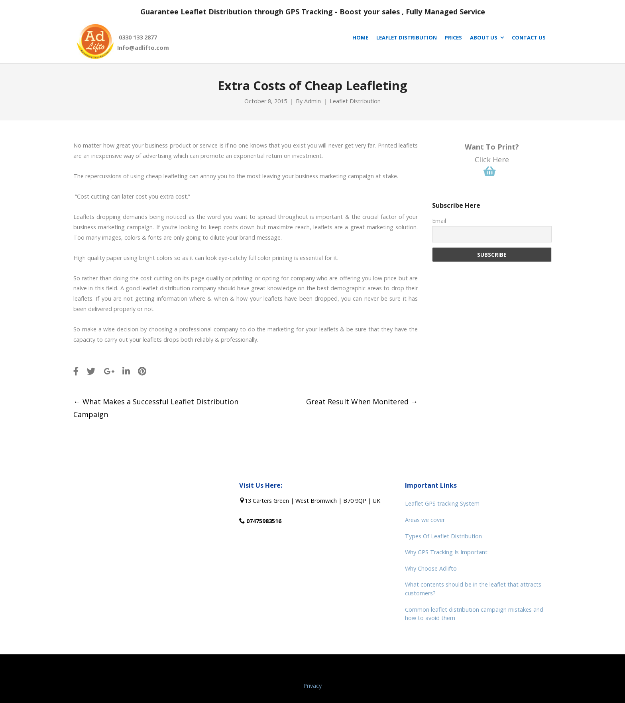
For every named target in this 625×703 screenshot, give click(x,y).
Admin (312, 101)
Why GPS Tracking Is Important (446, 552)
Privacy (312, 685)
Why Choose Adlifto (431, 568)
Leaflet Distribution (355, 101)
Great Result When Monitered (362, 401)
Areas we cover (425, 520)
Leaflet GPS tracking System (442, 503)
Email (439, 220)
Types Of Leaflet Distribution (443, 536)
